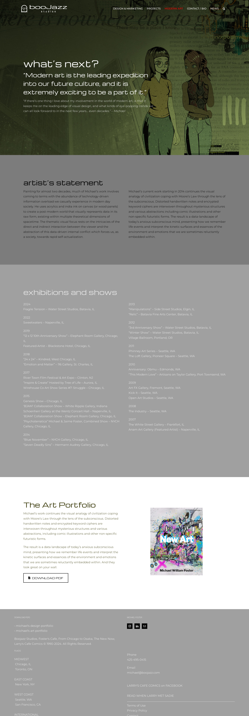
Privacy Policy (137, 710)
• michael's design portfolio (33, 626)
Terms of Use (136, 705)
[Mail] (144, 626)
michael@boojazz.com (143, 672)
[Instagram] (129, 626)
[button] (224, 8)
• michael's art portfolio (30, 631)
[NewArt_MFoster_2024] (176, 509)
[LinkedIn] (137, 626)
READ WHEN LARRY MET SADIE (150, 696)
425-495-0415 (136, 659)
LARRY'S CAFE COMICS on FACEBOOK (155, 685)
